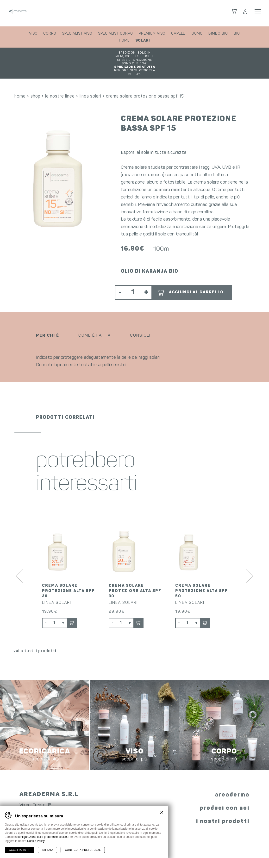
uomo (197, 34)
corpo (49, 34)
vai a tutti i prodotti (34, 628)
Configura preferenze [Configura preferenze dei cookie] (83, 850)
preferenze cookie (173, 845)
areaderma (232, 772)
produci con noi (225, 785)
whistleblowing (208, 845)
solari (142, 41)
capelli (178, 34)
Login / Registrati (245, 13)
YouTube (150, 800)
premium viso (152, 34)
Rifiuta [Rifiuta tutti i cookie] (47, 850)
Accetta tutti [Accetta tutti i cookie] (20, 850)
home (124, 41)
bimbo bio (218, 34)
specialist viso (77, 34)
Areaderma (39, 13)
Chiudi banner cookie (162, 812)
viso (33, 34)
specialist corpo (115, 34)
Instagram (131, 800)
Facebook (116, 799)
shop (35, 79)
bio (237, 34)
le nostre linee (60, 79)
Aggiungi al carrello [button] (196, 276)
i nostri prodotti (223, 798)
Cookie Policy (35, 841)
